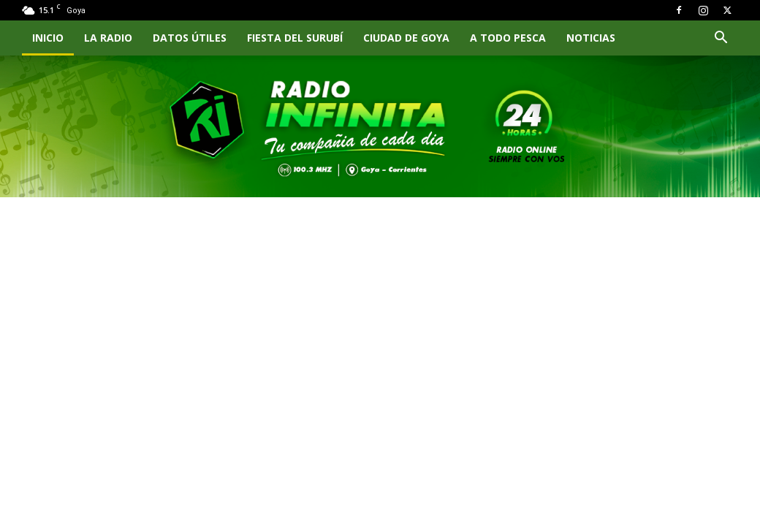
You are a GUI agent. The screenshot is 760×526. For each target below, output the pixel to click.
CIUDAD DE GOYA (406, 38)
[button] (720, 39)
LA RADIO (108, 38)
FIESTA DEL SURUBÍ (295, 38)
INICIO (48, 38)
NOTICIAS (590, 38)
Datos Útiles (190, 38)
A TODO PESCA (508, 38)
